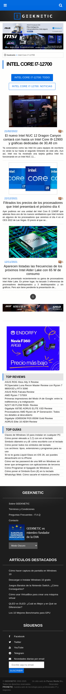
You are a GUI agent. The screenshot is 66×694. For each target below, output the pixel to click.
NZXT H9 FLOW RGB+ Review (21, 405)
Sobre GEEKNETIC (19, 503)
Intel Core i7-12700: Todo (32, 77)
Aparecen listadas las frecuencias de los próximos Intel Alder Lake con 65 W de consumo (33, 270)
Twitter (15, 642)
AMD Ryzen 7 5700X (16, 395)
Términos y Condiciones (21, 509)
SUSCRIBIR (16, 670)
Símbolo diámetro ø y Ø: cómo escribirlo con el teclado (34, 441)
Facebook (17, 636)
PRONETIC (8, 687)
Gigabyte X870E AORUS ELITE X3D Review (28, 408)
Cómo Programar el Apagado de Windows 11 (29, 468)
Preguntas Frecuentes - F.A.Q (24, 514)
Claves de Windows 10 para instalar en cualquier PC (33, 435)
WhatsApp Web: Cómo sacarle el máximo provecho (32, 474)
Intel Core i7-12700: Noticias (32, 86)
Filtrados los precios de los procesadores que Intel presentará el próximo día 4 (33, 204)
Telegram (16, 653)
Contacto (13, 520)
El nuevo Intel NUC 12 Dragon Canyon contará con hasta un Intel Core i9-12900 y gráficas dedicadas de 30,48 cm (33, 139)
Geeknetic (11, 55)
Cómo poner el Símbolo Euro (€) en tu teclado (29, 471)
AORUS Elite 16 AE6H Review (21, 421)
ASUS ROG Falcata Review (19, 392)
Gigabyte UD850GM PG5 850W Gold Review (29, 418)
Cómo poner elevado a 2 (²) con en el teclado (29, 438)
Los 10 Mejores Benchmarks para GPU (29, 612)
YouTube (16, 647)
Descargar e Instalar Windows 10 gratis (30, 580)
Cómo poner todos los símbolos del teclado (28, 445)
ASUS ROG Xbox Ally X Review (22, 382)
